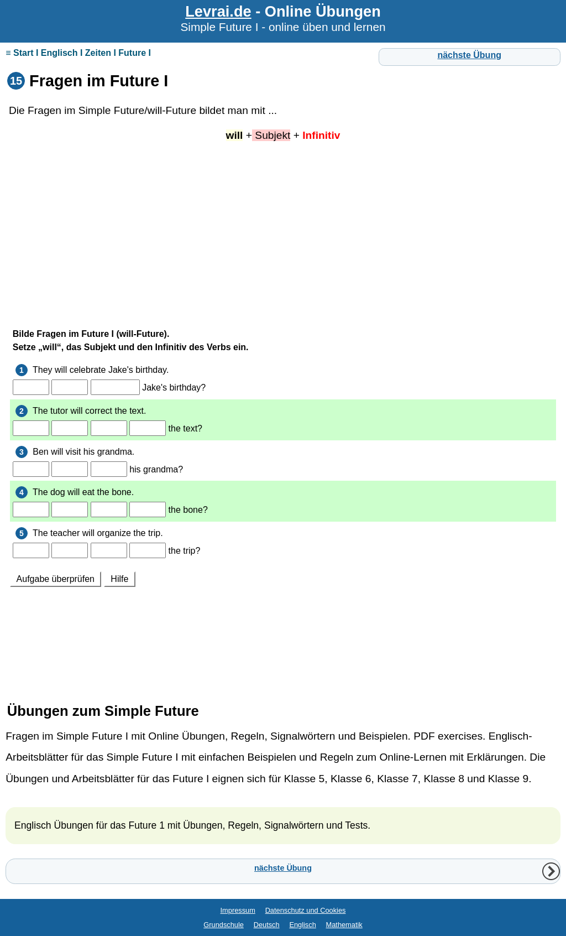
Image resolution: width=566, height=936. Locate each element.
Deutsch (267, 925)
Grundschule (223, 925)
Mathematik (344, 925)
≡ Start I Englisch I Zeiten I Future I (78, 53)
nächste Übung (469, 55)
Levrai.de (218, 11)
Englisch (302, 925)
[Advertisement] (283, 230)
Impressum (238, 910)
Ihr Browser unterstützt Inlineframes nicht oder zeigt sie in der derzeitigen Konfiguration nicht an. (283, 498)
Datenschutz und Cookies (305, 910)
